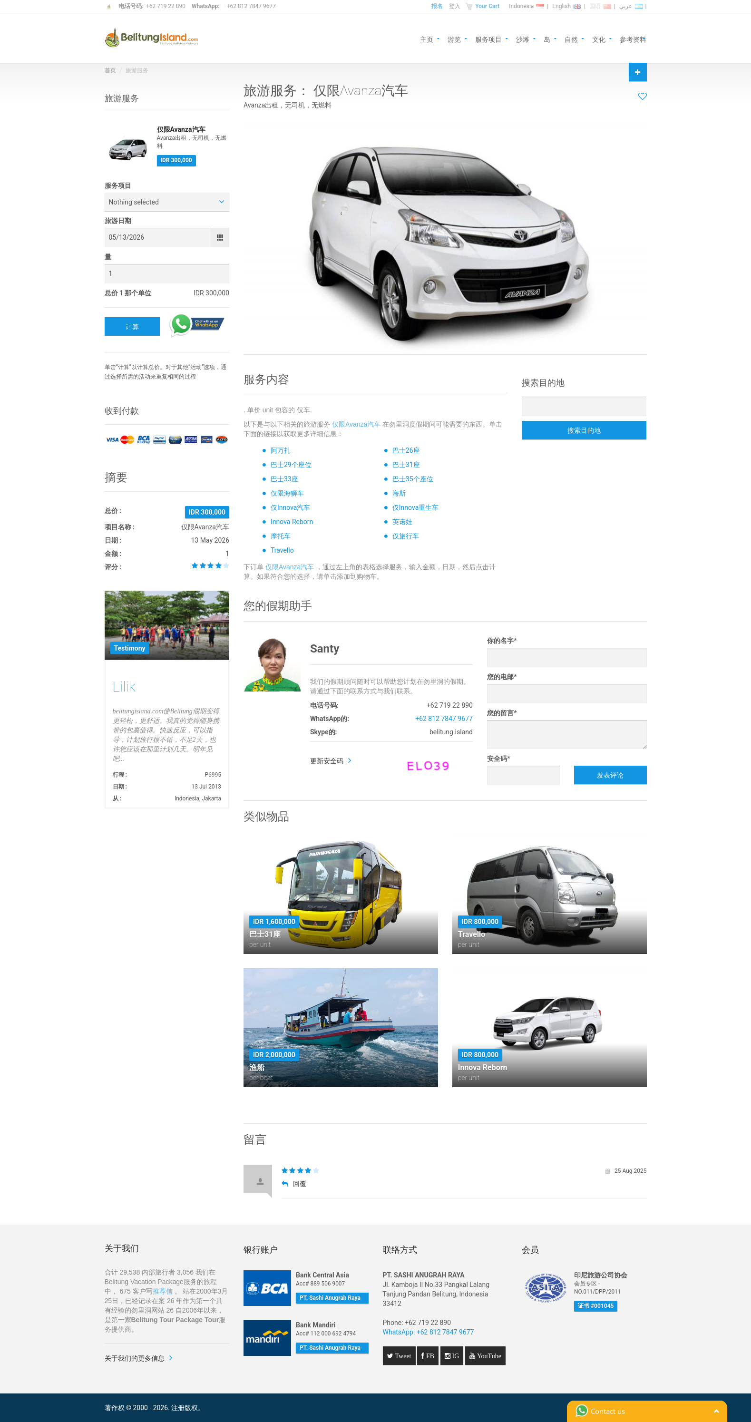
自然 (571, 39)
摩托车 (281, 536)
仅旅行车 (405, 536)
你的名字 (502, 640)
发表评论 (610, 775)
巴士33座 (284, 479)
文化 (598, 39)
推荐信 (163, 1291)
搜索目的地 (584, 430)
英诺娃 (402, 522)
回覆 (294, 1184)
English (566, 6)
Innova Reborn (292, 522)
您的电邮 (502, 677)
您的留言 (502, 713)
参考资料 (633, 39)
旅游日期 (118, 220)
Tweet (402, 1356)
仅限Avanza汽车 (356, 424)
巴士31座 (406, 464)
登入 (454, 6)
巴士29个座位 (291, 464)
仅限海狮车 (287, 493)
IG (454, 1356)
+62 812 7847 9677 (251, 6)
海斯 (399, 493)
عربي (631, 6)
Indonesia (526, 6)
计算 (132, 327)
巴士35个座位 (412, 479)
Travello (282, 550)
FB (429, 1356)
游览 (454, 39)
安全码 (498, 758)
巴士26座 (406, 450)
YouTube (488, 1356)
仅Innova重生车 (415, 507)
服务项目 (488, 39)
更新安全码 (326, 761)
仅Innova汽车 (290, 507)
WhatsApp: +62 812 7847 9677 (428, 1332)
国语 (600, 6)
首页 (110, 70)
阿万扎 (281, 450)
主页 (426, 39)
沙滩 (522, 39)
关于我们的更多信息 (135, 1358)
